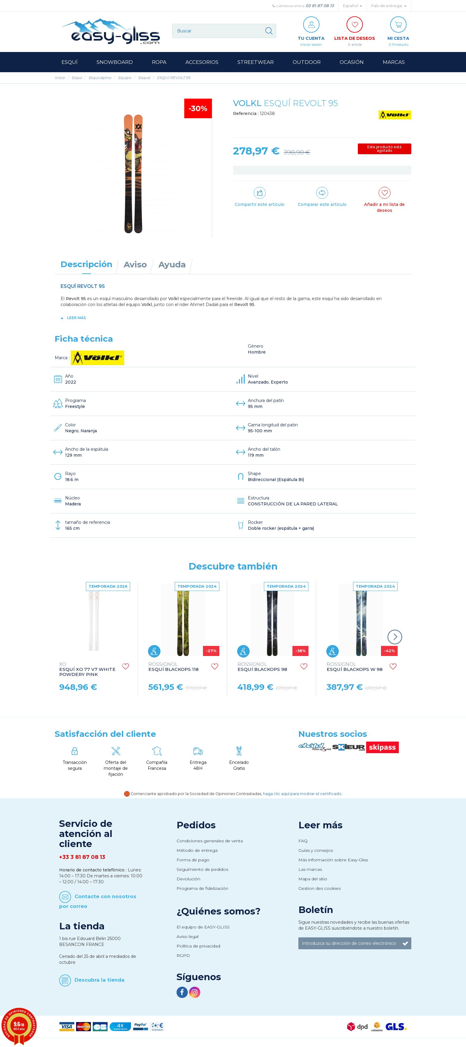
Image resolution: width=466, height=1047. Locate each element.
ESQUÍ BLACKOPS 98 (262, 667)
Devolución (188, 879)
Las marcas (310, 869)
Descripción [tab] (86, 264)
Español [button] (352, 6)
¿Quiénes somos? (219, 911)
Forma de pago (193, 859)
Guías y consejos (315, 850)
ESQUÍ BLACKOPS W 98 (354, 667)
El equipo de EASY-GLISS (203, 927)
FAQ (303, 840)
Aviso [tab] (135, 264)
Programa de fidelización (202, 888)
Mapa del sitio (312, 879)
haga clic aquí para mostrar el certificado (302, 793)
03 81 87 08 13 (320, 5)
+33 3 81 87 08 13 (82, 857)
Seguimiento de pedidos (202, 869)
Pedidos (196, 825)
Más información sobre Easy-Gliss (333, 859)
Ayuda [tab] (172, 264)
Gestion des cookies (319, 888)
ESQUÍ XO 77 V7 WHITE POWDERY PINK (87, 669)
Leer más (76, 318)
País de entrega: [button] (389, 6)
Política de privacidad (198, 946)
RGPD (183, 955)
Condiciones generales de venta (210, 840)
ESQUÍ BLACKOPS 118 (173, 667)
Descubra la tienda (100, 980)
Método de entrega (197, 850)
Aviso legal (188, 936)
